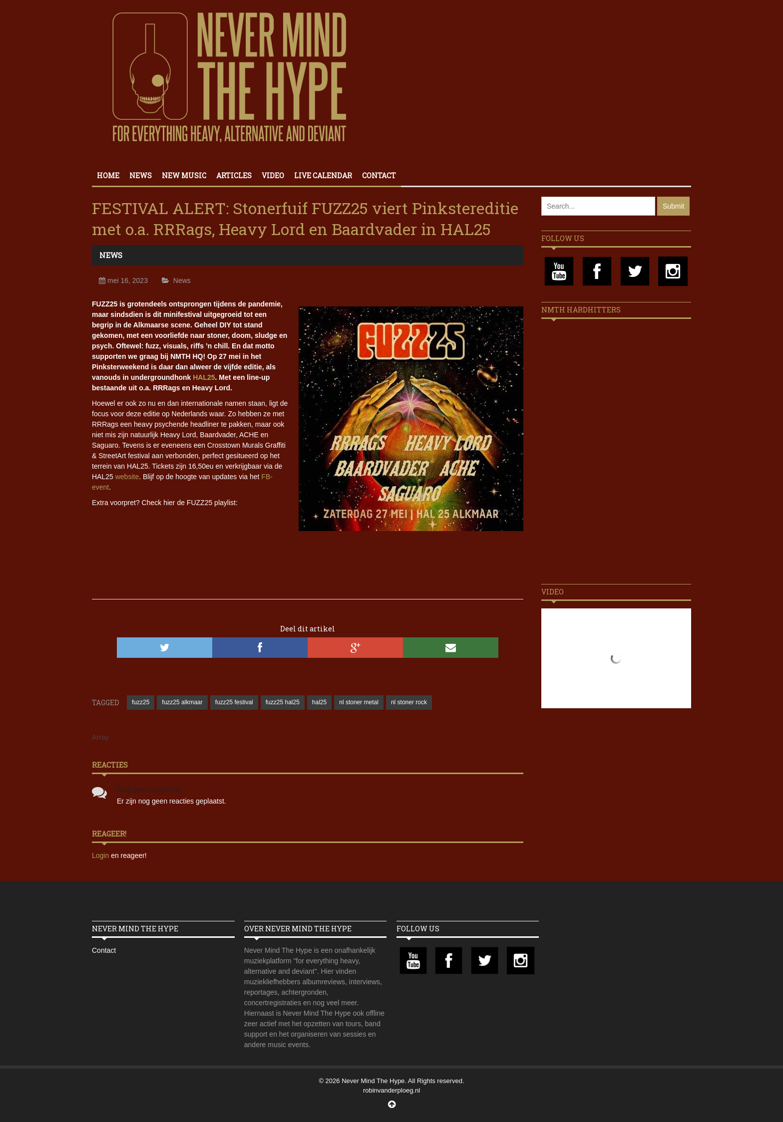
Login (101, 855)
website (127, 477)
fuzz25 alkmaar (182, 702)
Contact (379, 175)
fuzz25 (140, 702)
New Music (184, 175)
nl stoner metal (359, 702)
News (140, 175)
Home (108, 175)
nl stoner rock (409, 702)
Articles (234, 175)
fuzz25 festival (234, 702)
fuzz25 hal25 (283, 702)
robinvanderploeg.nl (391, 1090)
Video (273, 175)
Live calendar (323, 175)
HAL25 (204, 377)
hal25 (319, 702)
